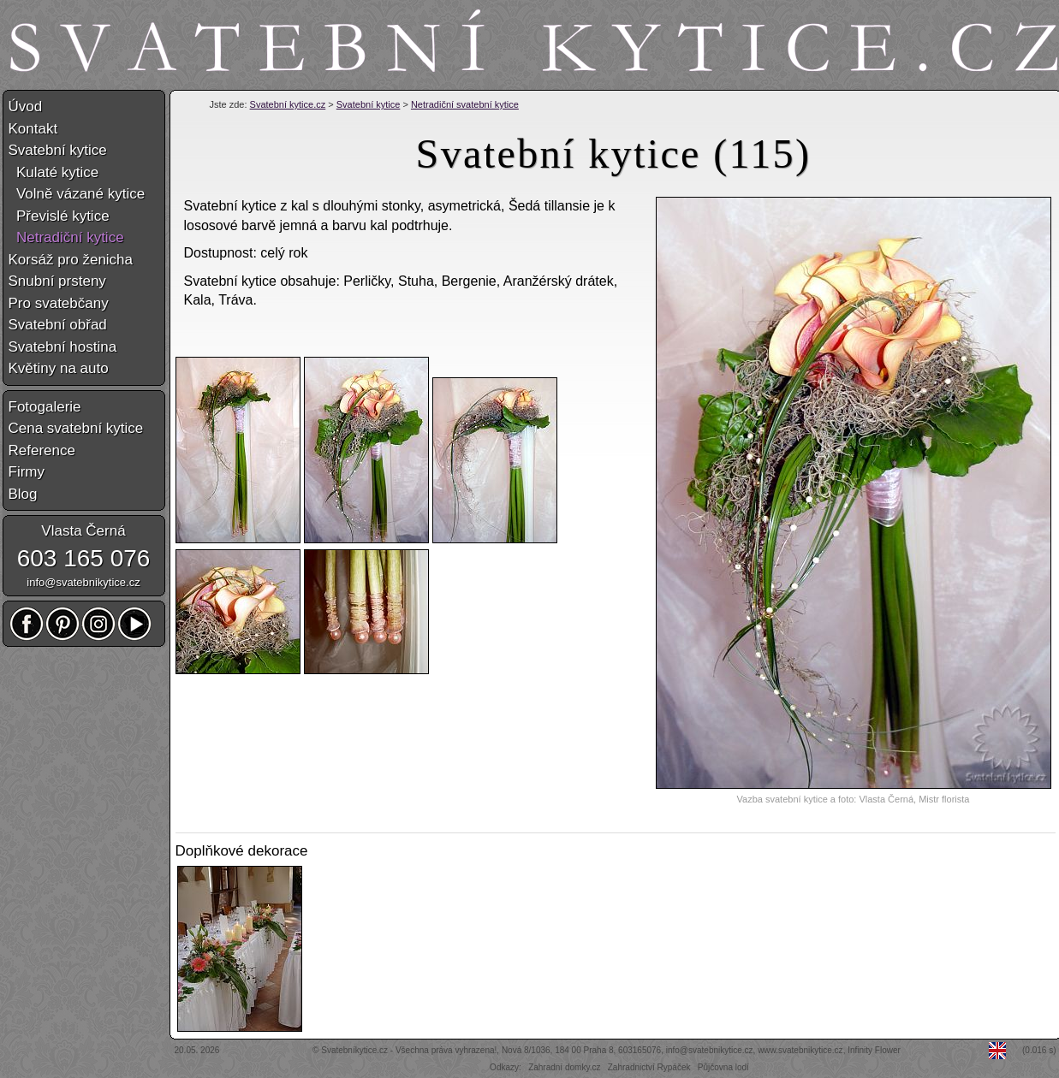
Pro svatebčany (59, 303)
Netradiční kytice (66, 237)
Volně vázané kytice (77, 194)
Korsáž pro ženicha (71, 260)
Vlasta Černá (83, 531)
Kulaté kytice (54, 172)
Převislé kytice (59, 216)
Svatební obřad (58, 325)
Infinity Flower (874, 1050)
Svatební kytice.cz (288, 104)
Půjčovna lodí (723, 1067)
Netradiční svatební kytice (465, 104)
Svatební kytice (368, 104)
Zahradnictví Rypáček (649, 1067)
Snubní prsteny (57, 281)
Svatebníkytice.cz (354, 1050)
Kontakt (33, 129)
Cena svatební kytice (76, 428)
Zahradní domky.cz (564, 1067)
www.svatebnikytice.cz (800, 1050)
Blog (23, 494)
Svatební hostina (63, 347)
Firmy (27, 472)
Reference (42, 450)
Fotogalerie (45, 407)
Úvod (26, 106)
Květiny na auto (59, 368)
